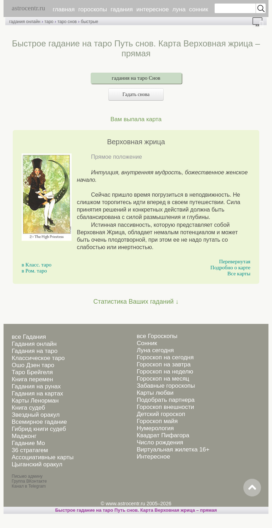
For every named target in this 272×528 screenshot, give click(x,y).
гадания (121, 9)
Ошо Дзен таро (33, 365)
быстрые (89, 21)
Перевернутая (234, 261)
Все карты (238, 273)
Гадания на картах (37, 393)
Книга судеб (28, 407)
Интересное (153, 456)
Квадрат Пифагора (163, 435)
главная (64, 9)
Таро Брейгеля (32, 372)
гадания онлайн (24, 21)
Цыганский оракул (37, 464)
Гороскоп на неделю (165, 371)
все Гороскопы (157, 336)
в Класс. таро (36, 265)
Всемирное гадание (39, 422)
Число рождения (160, 442)
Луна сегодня (155, 350)
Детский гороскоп (161, 414)
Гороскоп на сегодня (165, 357)
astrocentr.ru (28, 8)
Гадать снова (136, 94)
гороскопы (92, 9)
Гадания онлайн (34, 344)
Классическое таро (38, 358)
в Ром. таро (34, 271)
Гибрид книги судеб (39, 429)
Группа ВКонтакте (29, 481)
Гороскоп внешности (165, 407)
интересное (152, 9)
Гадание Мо (28, 443)
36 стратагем (30, 450)
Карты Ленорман (35, 400)
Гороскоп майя (157, 421)
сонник (198, 9)
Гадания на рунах (36, 386)
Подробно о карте (230, 267)
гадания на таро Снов (136, 78)
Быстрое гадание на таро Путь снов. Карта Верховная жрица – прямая (136, 510)
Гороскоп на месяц (163, 378)
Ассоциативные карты (43, 457)
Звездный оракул (36, 414)
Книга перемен (32, 379)
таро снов (66, 21)
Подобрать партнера (166, 400)
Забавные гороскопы (166, 385)
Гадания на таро (34, 351)
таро (48, 21)
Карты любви (155, 392)
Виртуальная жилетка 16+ (173, 449)
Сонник (147, 343)
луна (179, 9)
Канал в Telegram (29, 486)
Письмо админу (27, 476)
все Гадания (29, 336)
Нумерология (155, 428)
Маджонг (24, 436)
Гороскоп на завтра (164, 364)
